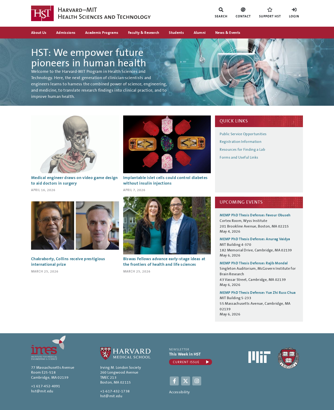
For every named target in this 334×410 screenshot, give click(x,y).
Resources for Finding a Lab (242, 149)
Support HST (270, 16)
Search (221, 16)
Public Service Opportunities (243, 134)
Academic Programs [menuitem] (101, 33)
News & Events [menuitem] (227, 33)
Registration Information (240, 142)
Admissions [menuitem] (65, 33)
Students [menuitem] (176, 33)
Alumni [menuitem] (200, 33)
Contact (243, 16)
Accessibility (179, 392)
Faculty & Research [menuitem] (143, 33)
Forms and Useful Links (239, 157)
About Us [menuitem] (39, 33)
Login (294, 16)
